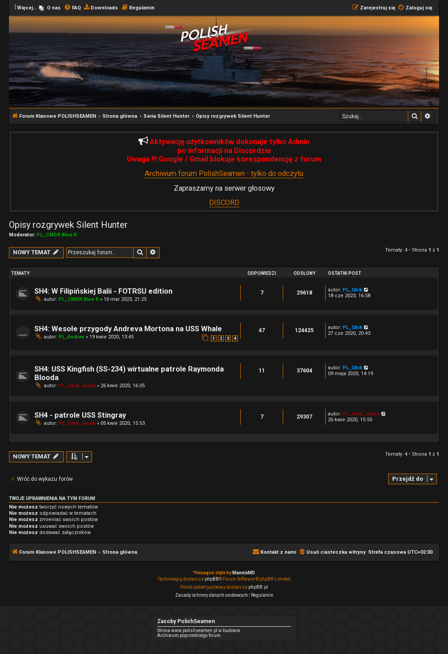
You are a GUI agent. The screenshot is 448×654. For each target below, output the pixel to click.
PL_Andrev (71, 337)
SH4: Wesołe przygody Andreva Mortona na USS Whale (128, 329)
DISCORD (224, 202)
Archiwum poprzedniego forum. (189, 635)
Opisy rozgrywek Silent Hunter (68, 224)
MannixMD (243, 572)
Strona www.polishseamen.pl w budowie (198, 630)
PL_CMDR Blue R (57, 235)
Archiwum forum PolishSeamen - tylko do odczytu (224, 173)
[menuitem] (50, 8)
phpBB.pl (258, 587)
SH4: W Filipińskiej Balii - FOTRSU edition (103, 291)
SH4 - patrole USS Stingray (80, 415)
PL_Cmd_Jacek (77, 386)
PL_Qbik (352, 290)
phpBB (212, 579)
